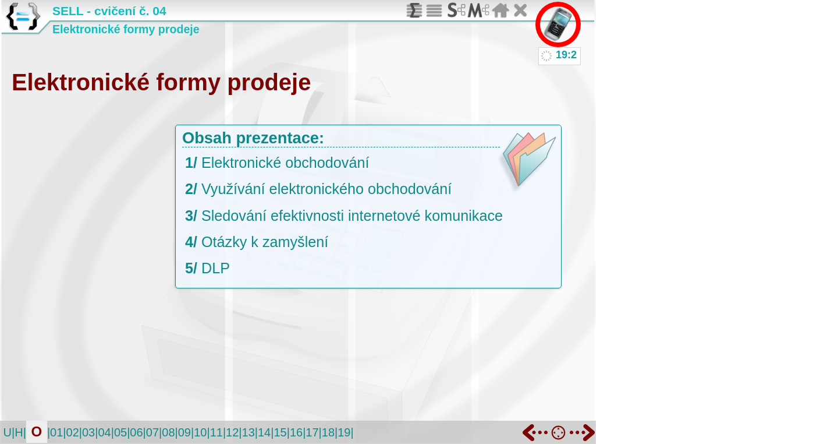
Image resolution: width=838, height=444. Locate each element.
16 (296, 432)
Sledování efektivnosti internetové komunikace (352, 215)
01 (56, 432)
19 (344, 432)
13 (248, 432)
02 (72, 432)
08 (168, 432)
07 (152, 432)
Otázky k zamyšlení (264, 242)
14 (264, 432)
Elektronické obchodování (285, 162)
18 (328, 432)
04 (104, 432)
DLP (215, 268)
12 (232, 432)
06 (136, 432)
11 (216, 432)
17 (312, 432)
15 (280, 432)
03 (88, 432)
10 (200, 432)
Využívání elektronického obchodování (326, 189)
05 (120, 432)
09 (184, 432)
